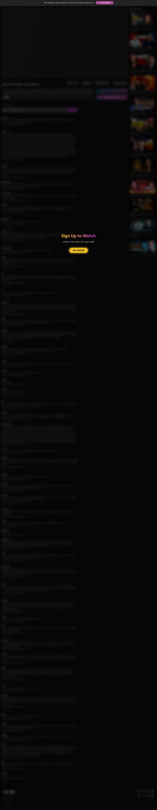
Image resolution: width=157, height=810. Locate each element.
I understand (104, 3)
